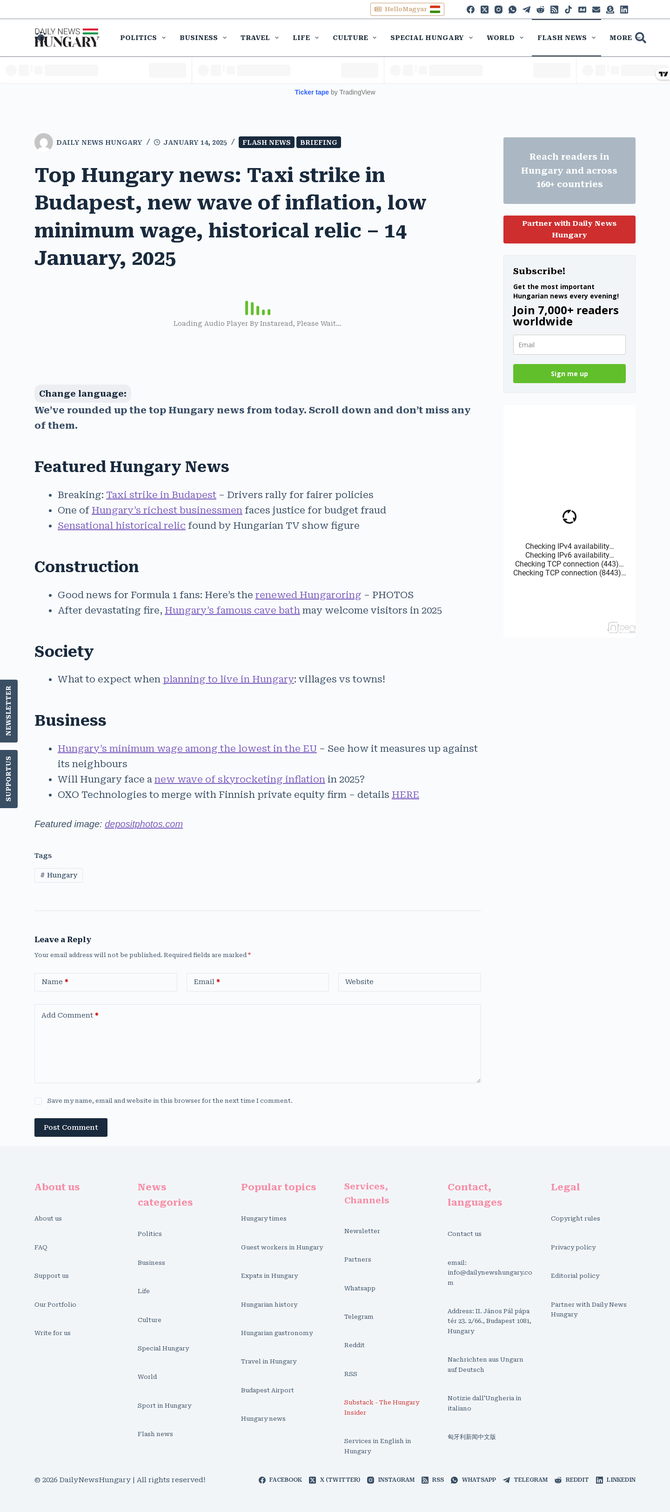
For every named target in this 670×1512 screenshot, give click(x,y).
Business (205, 37)
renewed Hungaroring (308, 595)
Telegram (359, 1316)
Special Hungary (433, 37)
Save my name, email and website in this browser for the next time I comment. (170, 1100)
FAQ (40, 1247)
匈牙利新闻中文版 (472, 1436)
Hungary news (263, 1418)
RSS (350, 1373)
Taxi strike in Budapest (161, 494)
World (507, 37)
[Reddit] (540, 10)
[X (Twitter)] (485, 10)
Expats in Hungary (269, 1275)
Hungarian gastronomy (277, 1333)
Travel (261, 37)
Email (207, 982)
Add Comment (70, 1015)
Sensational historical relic (122, 525)
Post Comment (71, 1127)
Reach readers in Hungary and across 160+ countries (569, 170)
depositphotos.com (144, 824)
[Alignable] (596, 10)
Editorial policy (575, 1275)
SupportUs (8, 779)
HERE (405, 794)
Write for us (52, 1333)
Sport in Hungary (164, 1405)
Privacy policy (573, 1247)
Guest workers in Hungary (282, 1247)
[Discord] (610, 10)
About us (48, 1218)
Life (307, 37)
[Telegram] (526, 10)
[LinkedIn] (624, 10)
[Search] (640, 37)
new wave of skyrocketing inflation (239, 779)
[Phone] (582, 10)
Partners (357, 1259)
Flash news (568, 37)
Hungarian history (269, 1304)
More (627, 37)
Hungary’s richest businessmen (167, 510)
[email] (569, 345)
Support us (51, 1275)
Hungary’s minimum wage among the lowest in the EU (187, 748)
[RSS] (554, 10)
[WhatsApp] (512, 10)
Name (54, 982)
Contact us (465, 1233)
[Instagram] (498, 10)
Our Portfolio (55, 1304)
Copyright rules (575, 1218)
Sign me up (569, 373)
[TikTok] (568, 10)
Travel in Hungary (268, 1361)
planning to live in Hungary (228, 679)
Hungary (58, 875)
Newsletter (8, 711)
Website (359, 982)
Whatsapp (359, 1288)
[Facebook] (471, 10)
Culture (357, 37)
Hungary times (264, 1218)
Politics (144, 37)
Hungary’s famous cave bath (232, 610)
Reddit (354, 1345)
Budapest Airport (267, 1390)
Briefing (318, 142)
